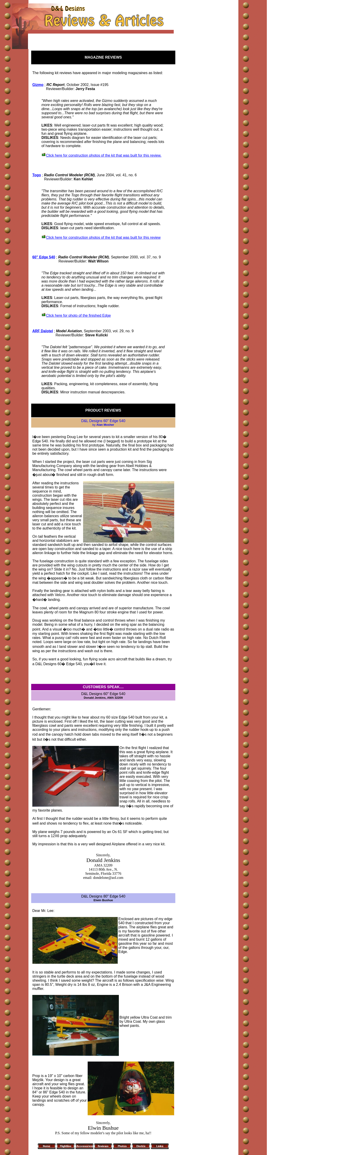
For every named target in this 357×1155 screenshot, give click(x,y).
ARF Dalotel (42, 331)
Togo (36, 175)
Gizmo (37, 85)
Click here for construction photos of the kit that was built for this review (103, 237)
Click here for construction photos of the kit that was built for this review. (103, 155)
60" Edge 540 (43, 257)
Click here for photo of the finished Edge (78, 315)
